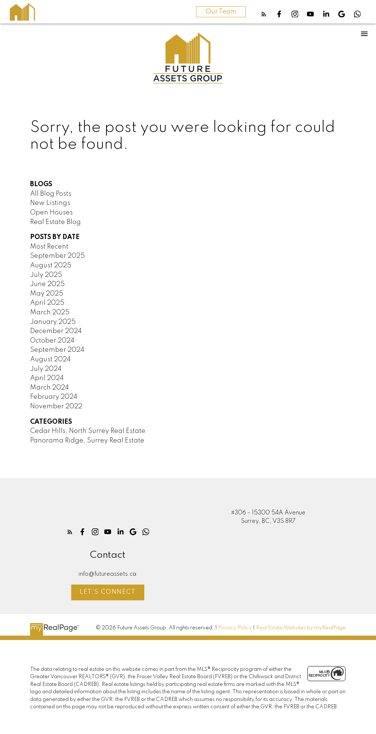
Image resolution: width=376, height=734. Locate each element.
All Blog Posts (50, 194)
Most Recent (49, 246)
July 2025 (46, 275)
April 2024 (47, 378)
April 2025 (47, 303)
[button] (263, 14)
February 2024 (53, 397)
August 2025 (50, 265)
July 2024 (46, 369)
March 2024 (49, 387)
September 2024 (57, 350)
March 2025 (49, 312)
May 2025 (46, 293)
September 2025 (57, 256)
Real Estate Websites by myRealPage (301, 627)
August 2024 (50, 359)
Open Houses (51, 212)
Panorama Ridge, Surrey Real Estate (87, 440)
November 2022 (56, 406)
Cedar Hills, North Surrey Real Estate (87, 431)
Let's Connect (108, 592)
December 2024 (56, 331)
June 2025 (47, 284)
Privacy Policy (235, 627)
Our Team (220, 11)
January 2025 (53, 322)
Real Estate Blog (55, 222)
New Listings (50, 203)
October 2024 (52, 340)
